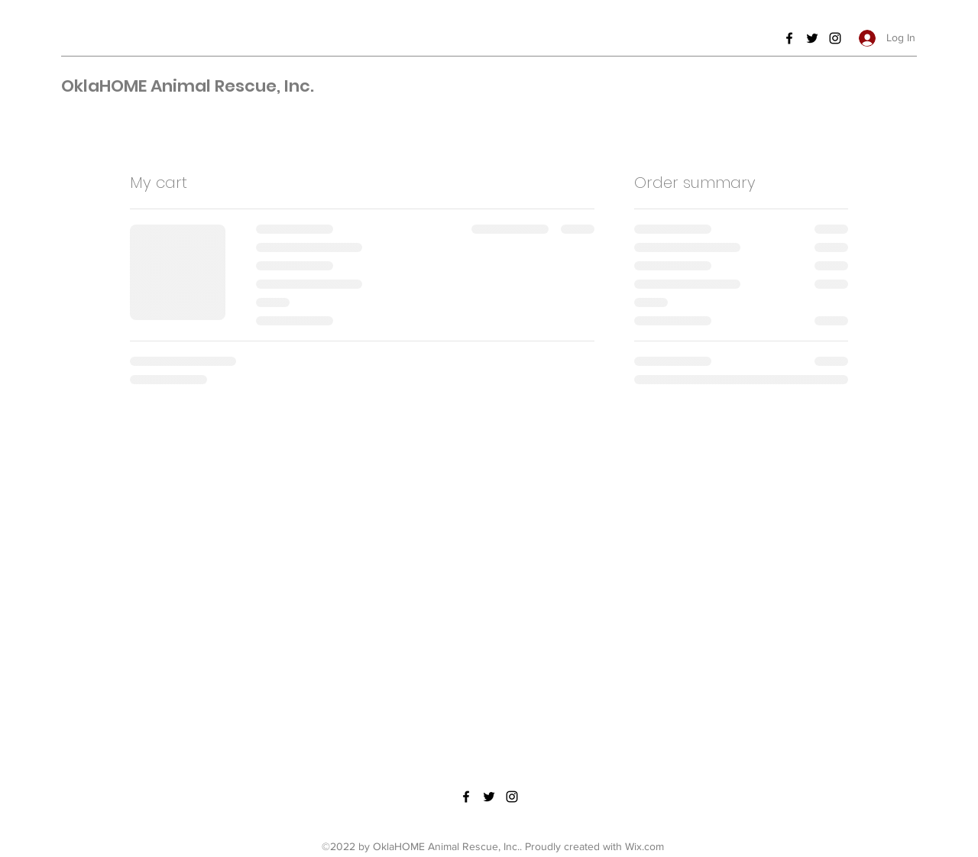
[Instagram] (835, 38)
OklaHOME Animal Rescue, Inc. (187, 86)
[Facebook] (789, 38)
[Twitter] (812, 38)
